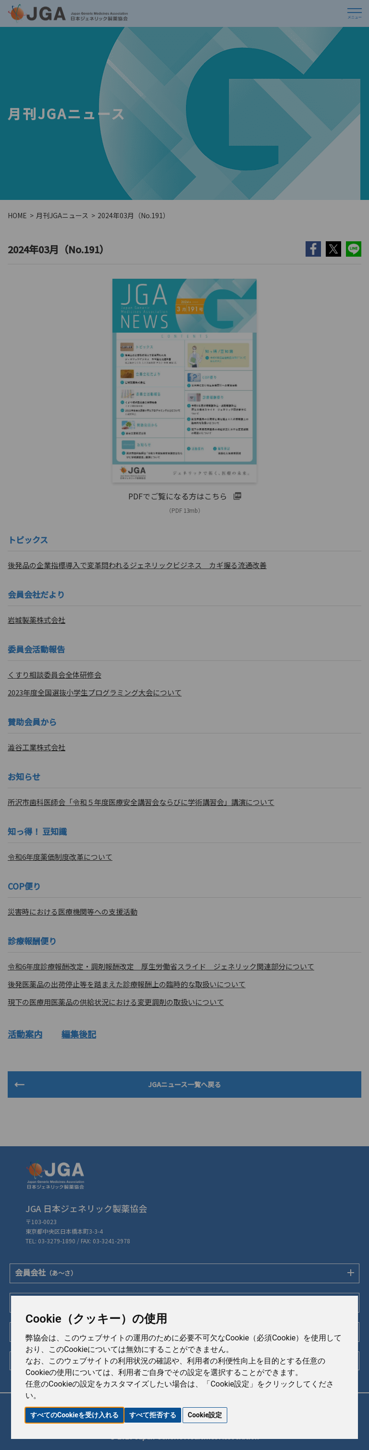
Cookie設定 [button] (205, 1415)
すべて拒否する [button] (152, 1415)
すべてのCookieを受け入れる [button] (74, 1415)
